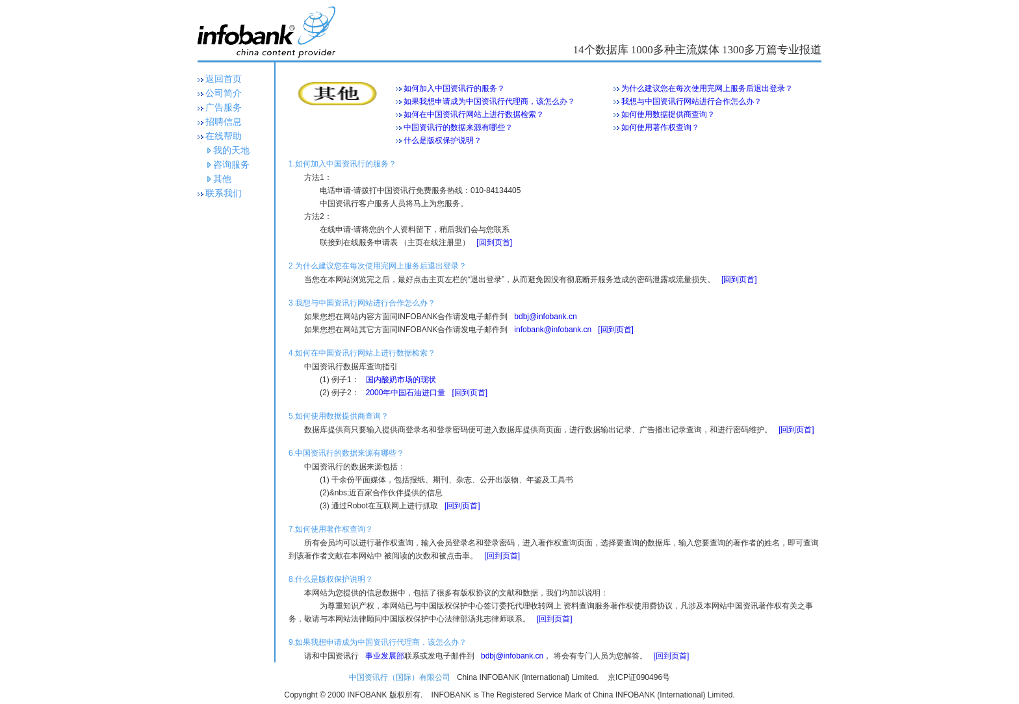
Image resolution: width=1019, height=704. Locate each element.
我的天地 (231, 150)
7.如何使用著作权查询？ (331, 529)
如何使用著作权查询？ (656, 127)
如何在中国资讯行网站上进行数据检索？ (470, 114)
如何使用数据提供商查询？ (664, 114)
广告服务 (223, 107)
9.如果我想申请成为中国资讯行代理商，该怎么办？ (378, 642)
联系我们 (223, 193)
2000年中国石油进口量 (406, 392)
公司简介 (223, 93)
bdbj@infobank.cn (545, 316)
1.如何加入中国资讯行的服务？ (342, 163)
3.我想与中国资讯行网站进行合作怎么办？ (362, 302)
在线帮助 (223, 136)
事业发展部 (384, 655)
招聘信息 (223, 122)
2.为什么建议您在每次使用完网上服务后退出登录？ (378, 265)
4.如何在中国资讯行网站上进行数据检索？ (362, 353)
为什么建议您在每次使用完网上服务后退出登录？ (703, 88)
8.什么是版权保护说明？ (331, 579)
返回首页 (223, 79)
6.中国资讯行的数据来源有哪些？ (346, 453)
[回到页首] (494, 242)
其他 (222, 179)
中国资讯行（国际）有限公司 (399, 677)
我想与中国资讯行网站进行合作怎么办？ (687, 101)
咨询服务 (231, 165)
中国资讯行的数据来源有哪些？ (454, 127)
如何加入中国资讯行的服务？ (450, 88)
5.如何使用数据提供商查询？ (339, 416)
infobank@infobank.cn (552, 329)
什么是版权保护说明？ (439, 140)
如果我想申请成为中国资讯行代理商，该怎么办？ (485, 101)
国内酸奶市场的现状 (401, 379)
